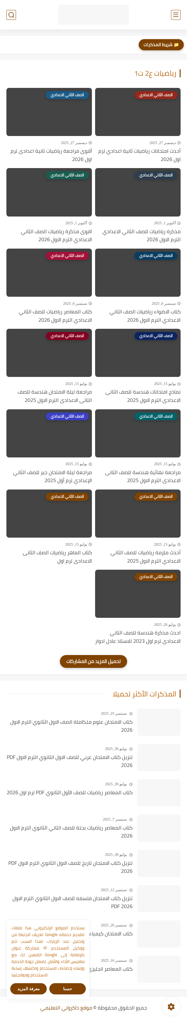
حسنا (67, 988)
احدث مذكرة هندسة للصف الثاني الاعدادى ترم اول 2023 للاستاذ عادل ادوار (138, 637)
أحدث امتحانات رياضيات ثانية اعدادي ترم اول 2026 (139, 155)
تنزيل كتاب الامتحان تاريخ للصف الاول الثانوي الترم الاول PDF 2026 (70, 867)
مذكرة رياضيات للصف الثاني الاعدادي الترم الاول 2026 (141, 235)
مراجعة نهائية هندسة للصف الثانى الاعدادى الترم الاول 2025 (143, 476)
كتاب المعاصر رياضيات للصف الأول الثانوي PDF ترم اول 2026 (70, 792)
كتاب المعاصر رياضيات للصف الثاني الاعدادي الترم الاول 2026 (55, 316)
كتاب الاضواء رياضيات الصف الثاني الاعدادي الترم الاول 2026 (145, 316)
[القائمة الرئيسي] (176, 15)
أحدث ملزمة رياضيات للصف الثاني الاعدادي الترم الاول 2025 (145, 557)
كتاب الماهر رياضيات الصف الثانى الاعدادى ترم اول (57, 557)
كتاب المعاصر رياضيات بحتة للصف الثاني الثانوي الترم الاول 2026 (71, 832)
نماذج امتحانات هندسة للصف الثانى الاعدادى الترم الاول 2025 (143, 396)
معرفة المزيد (28, 988)
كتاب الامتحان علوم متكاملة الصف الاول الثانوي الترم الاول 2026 (71, 726)
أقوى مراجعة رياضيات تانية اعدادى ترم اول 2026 (51, 155)
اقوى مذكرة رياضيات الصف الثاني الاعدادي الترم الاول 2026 (56, 235)
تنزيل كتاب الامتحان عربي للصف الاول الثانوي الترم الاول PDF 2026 (70, 761)
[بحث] (11, 15)
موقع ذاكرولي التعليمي (66, 1007)
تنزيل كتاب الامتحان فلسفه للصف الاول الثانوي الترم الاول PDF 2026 (72, 902)
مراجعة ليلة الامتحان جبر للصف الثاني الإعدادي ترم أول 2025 (52, 476)
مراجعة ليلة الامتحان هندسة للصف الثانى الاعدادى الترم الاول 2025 (55, 396)
